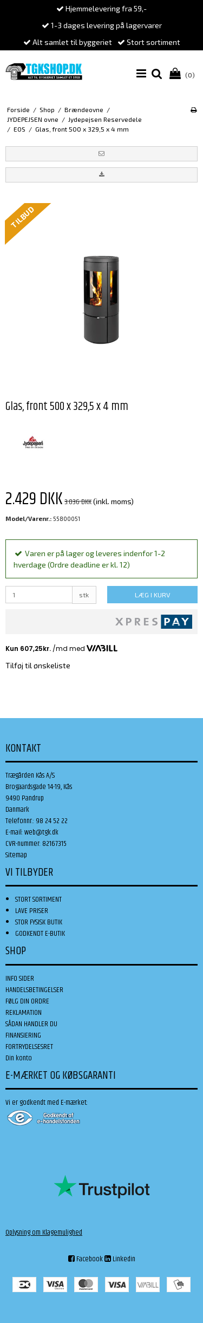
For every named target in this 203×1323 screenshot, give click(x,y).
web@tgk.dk (41, 832)
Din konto (18, 1058)
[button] (101, 153)
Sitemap (16, 855)
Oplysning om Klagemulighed (43, 1233)
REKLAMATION (23, 1013)
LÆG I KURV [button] (152, 594)
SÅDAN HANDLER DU (31, 1024)
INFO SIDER (19, 979)
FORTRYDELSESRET (29, 1047)
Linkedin (119, 1259)
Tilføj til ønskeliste (37, 665)
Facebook (85, 1259)
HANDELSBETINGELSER (34, 990)
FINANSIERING (23, 1035)
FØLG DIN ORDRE (27, 1001)
